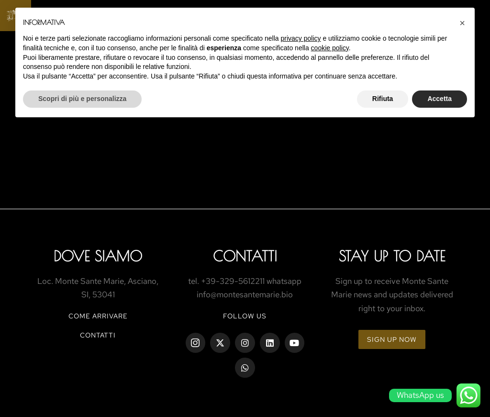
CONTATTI (98, 335)
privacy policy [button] (301, 38)
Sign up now (392, 339)
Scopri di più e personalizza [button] (82, 98)
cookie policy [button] (330, 48)
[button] (462, 23)
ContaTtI (245, 256)
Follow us (245, 316)
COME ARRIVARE (98, 316)
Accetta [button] (439, 98)
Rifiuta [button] (382, 98)
